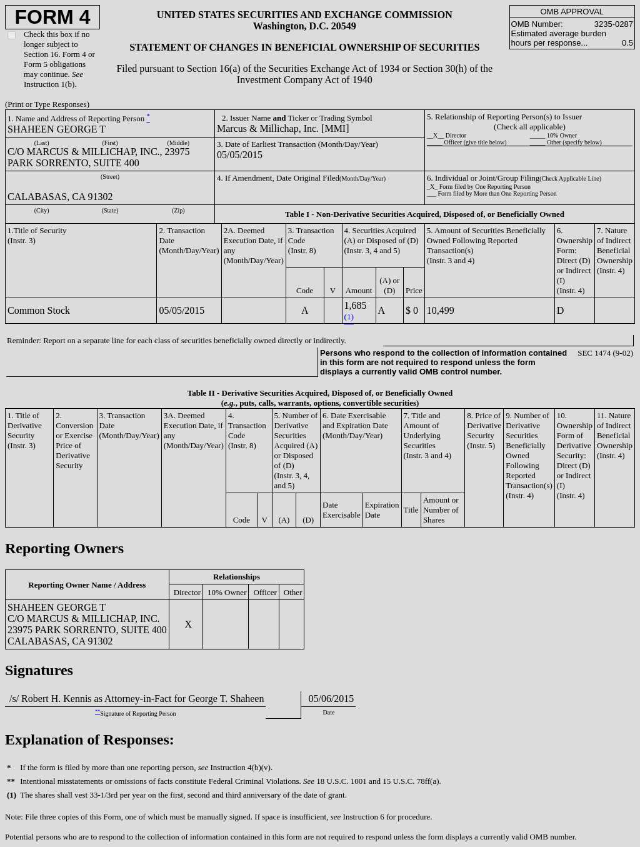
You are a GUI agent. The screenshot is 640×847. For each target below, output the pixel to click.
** (97, 711)
